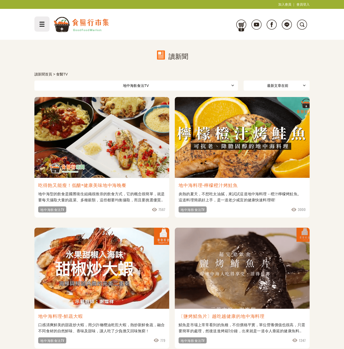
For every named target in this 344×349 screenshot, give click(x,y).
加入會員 (284, 4)
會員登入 (303, 4)
